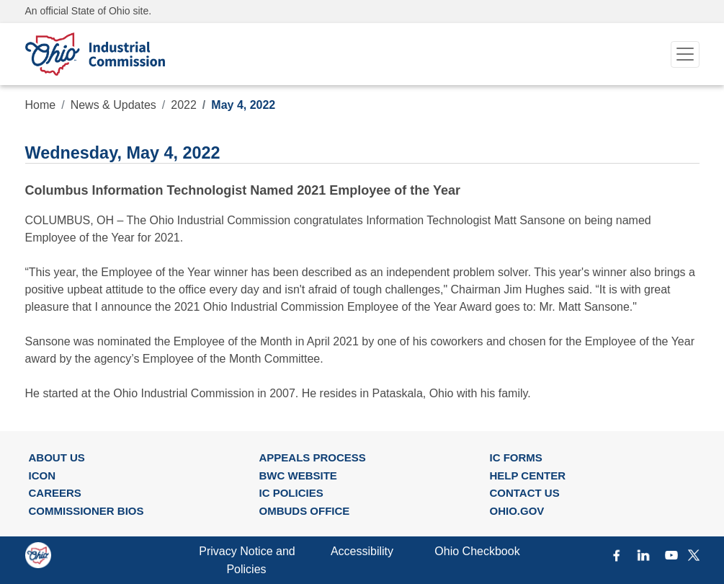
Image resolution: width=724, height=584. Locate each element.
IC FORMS (515, 457)
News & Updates (113, 105)
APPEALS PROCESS (312, 457)
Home (40, 105)
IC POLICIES (291, 493)
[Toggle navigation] (685, 54)
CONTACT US (524, 493)
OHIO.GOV (516, 511)
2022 (184, 105)
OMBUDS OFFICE (304, 511)
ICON (42, 475)
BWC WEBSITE (297, 475)
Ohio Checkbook (476, 551)
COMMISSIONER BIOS (86, 511)
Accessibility (362, 551)
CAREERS (55, 493)
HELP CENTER (527, 475)
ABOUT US (57, 457)
